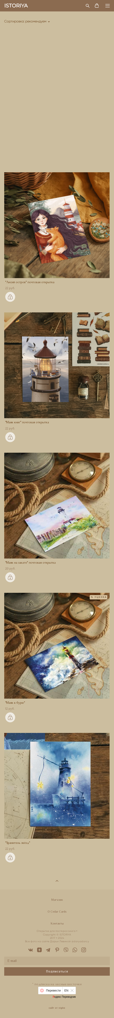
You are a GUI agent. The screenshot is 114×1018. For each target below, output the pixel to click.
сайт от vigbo (57, 1008)
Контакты (57, 923)
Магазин (57, 899)
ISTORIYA (16, 5)
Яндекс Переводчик (64, 996)
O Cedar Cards (57, 911)
